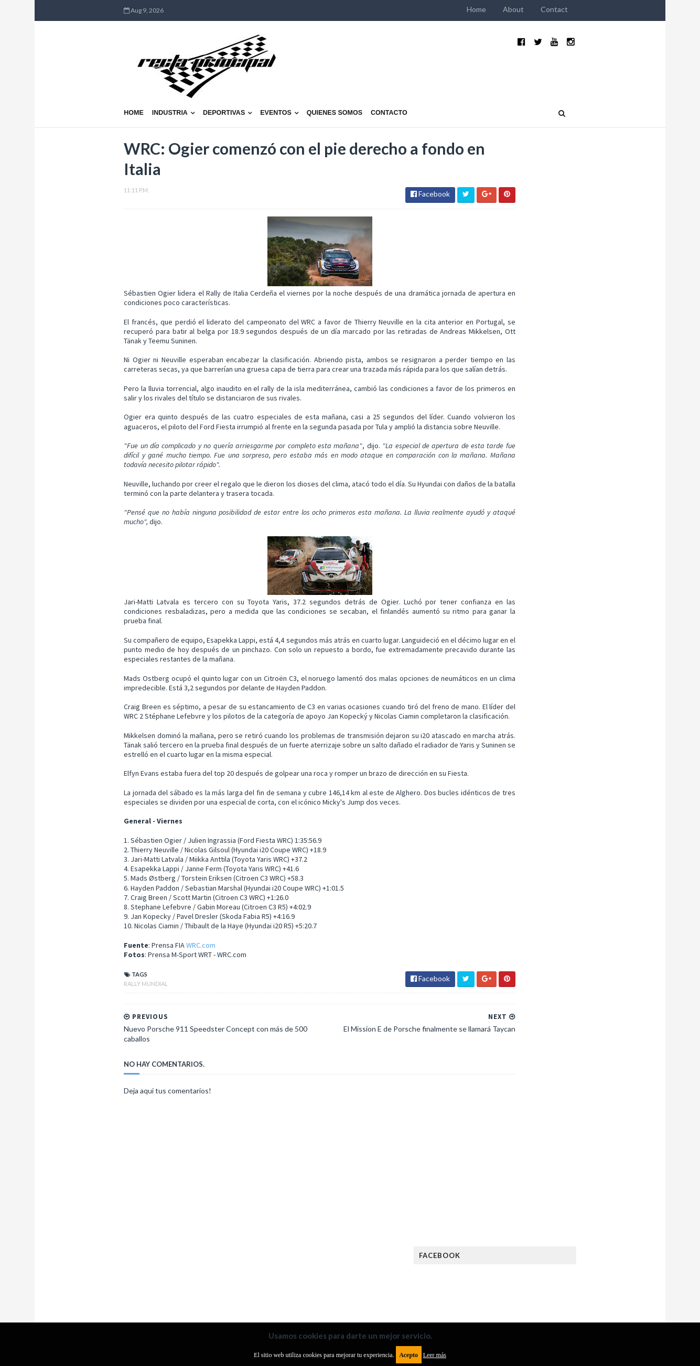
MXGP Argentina (513, 833)
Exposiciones (508, 749)
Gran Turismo (509, 800)
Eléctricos (504, 716)
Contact (622, 9)
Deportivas (156, 87)
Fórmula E (595, 783)
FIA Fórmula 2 (562, 749)
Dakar (600, 699)
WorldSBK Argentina (582, 934)
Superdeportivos (595, 900)
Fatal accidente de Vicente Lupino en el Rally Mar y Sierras (584, 616)
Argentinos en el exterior (528, 682)
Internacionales (514, 817)
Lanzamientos (576, 817)
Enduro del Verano (518, 733)
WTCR (527, 934)
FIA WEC (553, 766)
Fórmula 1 (550, 783)
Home (544, 9)
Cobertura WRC (552, 699)
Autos (592, 682)
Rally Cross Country (521, 900)
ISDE (550, 800)
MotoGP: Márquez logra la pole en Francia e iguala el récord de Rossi (583, 564)
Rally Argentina (584, 884)
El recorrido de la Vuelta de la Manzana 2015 (585, 455)
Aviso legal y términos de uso (104, 1280)
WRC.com (133, 954)
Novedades (579, 867)
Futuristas (504, 783)
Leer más (434, 1355)
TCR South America (517, 917)
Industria (102, 87)
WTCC (496, 934)
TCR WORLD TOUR (587, 917)
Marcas (563, 833)
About (580, 9)
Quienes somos (267, 87)
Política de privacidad (288, 1280)
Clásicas (500, 699)
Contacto (321, 87)
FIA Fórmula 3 (508, 766)
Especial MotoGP (589, 733)
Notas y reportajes (518, 867)
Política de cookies (483, 1280)
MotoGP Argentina (518, 850)
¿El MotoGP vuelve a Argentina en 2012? (572, 507)
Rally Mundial (79, 993)
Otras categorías (516, 884)
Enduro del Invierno (567, 716)
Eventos (208, 87)
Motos (573, 850)
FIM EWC (589, 766)
